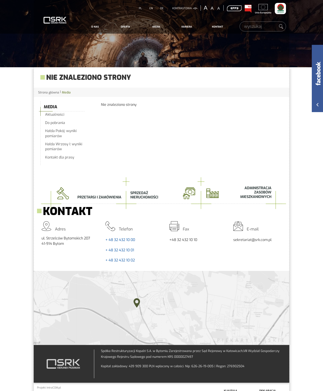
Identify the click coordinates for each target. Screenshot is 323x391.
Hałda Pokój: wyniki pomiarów (61, 133)
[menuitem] (95, 27)
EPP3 (234, 8)
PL (140, 8)
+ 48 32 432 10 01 (119, 250)
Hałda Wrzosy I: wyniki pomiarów (63, 146)
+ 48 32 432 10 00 (120, 239)
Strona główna (48, 92)
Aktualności (54, 114)
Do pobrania (55, 122)
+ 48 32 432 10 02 (120, 260)
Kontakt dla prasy (59, 157)
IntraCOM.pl (54, 387)
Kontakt (217, 26)
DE (162, 8)
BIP (248, 9)
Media (156, 26)
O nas (95, 26)
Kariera (186, 26)
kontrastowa (182, 8)
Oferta (125, 26)
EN (151, 8)
